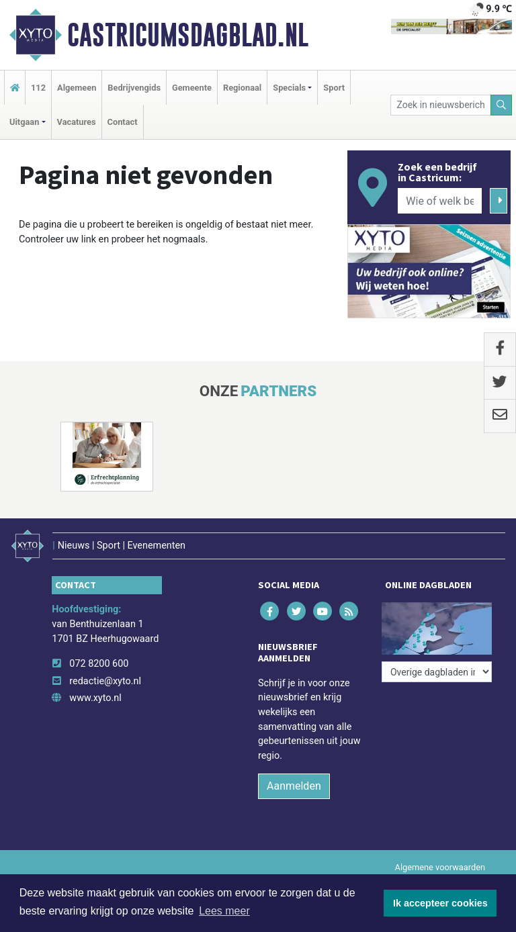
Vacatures (76, 122)
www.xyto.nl (95, 698)
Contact (123, 122)
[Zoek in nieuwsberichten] (440, 105)
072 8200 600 (98, 663)
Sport (334, 88)
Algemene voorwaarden (440, 867)
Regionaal (242, 88)
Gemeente (192, 88)
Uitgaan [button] (24, 122)
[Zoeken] (501, 105)
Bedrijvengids (134, 88)
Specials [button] (289, 88)
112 (38, 88)
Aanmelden (294, 786)
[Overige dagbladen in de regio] (437, 671)
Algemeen (76, 88)
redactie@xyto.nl (105, 681)
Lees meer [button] (224, 911)
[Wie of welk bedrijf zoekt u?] (439, 201)
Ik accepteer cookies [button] (440, 903)
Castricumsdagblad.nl (187, 35)
